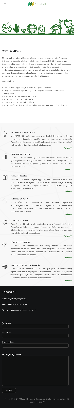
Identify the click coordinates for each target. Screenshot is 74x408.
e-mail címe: (35, 334)
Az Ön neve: (35, 324)
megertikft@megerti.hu (17, 299)
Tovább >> (68, 148)
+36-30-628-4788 (20, 304)
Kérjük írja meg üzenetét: (35, 369)
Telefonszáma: (35, 344)
